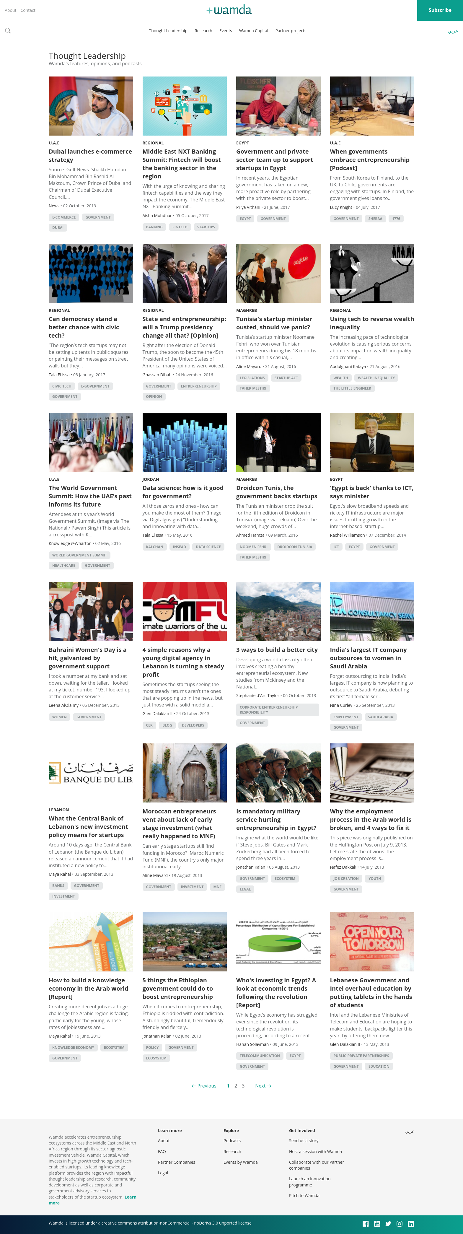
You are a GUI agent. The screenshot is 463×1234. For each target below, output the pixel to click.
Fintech (180, 226)
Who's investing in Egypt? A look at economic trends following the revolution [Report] (276, 992)
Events (225, 30)
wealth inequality (376, 377)
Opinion (154, 396)
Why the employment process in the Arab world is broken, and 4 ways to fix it (371, 819)
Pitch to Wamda (304, 1195)
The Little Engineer (352, 388)
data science (208, 546)
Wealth (341, 377)
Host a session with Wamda (315, 1151)
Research (203, 30)
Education (379, 1066)
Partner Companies (176, 1162)
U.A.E (54, 143)
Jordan (151, 479)
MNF (217, 886)
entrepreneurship (199, 386)
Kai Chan (154, 546)
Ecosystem (285, 878)
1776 (396, 218)
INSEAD (179, 546)
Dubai (57, 227)
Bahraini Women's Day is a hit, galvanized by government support (88, 658)
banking (154, 226)
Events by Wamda (241, 1162)
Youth (375, 878)
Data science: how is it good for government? (183, 492)
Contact (27, 10)
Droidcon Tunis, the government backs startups (276, 492)
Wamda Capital (253, 30)
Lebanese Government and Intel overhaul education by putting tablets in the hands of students (371, 992)
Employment (346, 716)
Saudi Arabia (380, 716)
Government (98, 217)
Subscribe (440, 10)
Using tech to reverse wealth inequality (372, 323)
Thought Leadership (168, 30)
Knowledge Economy (73, 1047)
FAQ (162, 1151)
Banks (58, 885)
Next (260, 1085)
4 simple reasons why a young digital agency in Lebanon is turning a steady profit (183, 662)
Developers (193, 725)
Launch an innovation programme (310, 1181)
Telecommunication (260, 1055)
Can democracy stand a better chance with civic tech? (84, 327)
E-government (95, 386)
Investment (63, 896)
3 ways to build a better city (277, 650)
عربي (453, 30)
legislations (252, 377)
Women (59, 716)
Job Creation (346, 878)
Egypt (242, 143)
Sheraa (375, 218)
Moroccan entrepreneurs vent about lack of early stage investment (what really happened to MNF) (179, 823)
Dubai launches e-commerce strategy (90, 155)
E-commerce (64, 217)
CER (149, 725)
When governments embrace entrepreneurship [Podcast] (370, 159)
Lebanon (59, 810)
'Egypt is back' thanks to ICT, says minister (371, 492)
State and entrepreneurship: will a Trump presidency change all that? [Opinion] (184, 327)
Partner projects (290, 30)
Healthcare (63, 565)
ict (336, 546)
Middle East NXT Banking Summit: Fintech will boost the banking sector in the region (182, 163)
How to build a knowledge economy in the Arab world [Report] (88, 988)
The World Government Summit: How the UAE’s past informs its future (90, 496)
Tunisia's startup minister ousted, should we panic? (274, 323)
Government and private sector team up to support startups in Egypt (274, 159)
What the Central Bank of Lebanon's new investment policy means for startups (88, 826)
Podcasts (232, 1140)
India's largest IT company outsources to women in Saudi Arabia (368, 658)
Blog (167, 725)
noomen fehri (254, 546)
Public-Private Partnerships (361, 1055)
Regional (153, 143)
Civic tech (61, 386)
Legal (245, 889)
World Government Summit (79, 555)
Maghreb (246, 310)
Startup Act (286, 377)
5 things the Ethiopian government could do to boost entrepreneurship (178, 988)
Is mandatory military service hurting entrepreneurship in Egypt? (276, 819)
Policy (152, 1047)
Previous (207, 1085)
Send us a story (303, 1140)
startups (206, 226)
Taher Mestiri (253, 388)
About (10, 10)
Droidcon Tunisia (294, 546)
